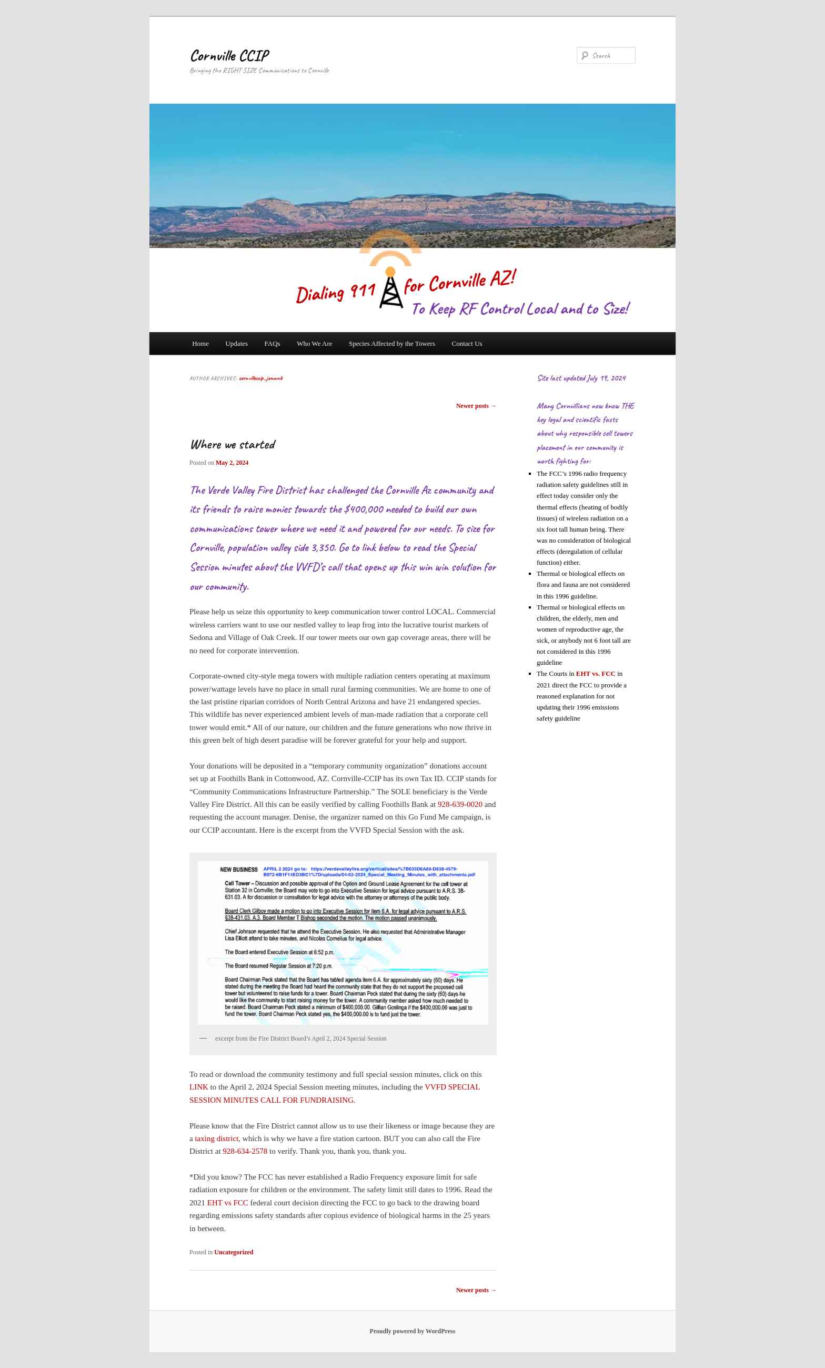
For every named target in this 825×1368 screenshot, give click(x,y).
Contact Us (466, 343)
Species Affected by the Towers (392, 343)
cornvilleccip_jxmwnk (260, 378)
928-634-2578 (245, 1151)
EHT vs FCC (227, 1203)
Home (200, 343)
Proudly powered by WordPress (413, 1331)
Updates (236, 343)
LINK (198, 1087)
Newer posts (476, 406)
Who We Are (314, 343)
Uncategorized (233, 1252)
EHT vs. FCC (596, 673)
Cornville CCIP (228, 55)
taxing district (216, 1138)
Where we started (231, 444)
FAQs (272, 343)
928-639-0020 (460, 804)
